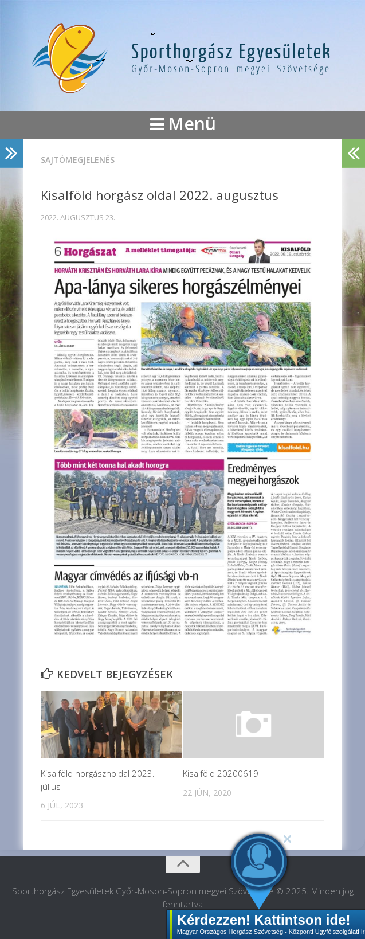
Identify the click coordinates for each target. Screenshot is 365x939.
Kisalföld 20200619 (220, 773)
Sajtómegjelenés (78, 159)
